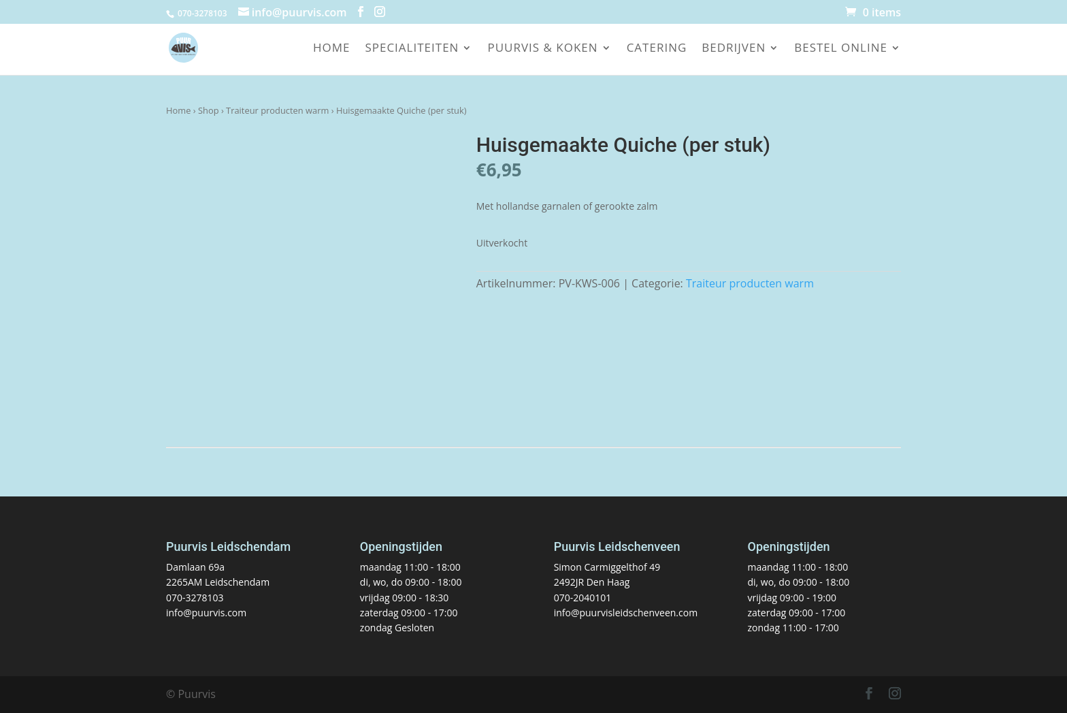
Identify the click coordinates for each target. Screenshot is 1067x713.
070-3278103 (195, 597)
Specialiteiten (412, 49)
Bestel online (840, 49)
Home (331, 49)
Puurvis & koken (542, 49)
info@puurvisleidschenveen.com (625, 612)
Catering (657, 49)
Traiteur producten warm (277, 110)
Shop (208, 110)
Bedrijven (734, 49)
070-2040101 (583, 597)
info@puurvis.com (206, 612)
